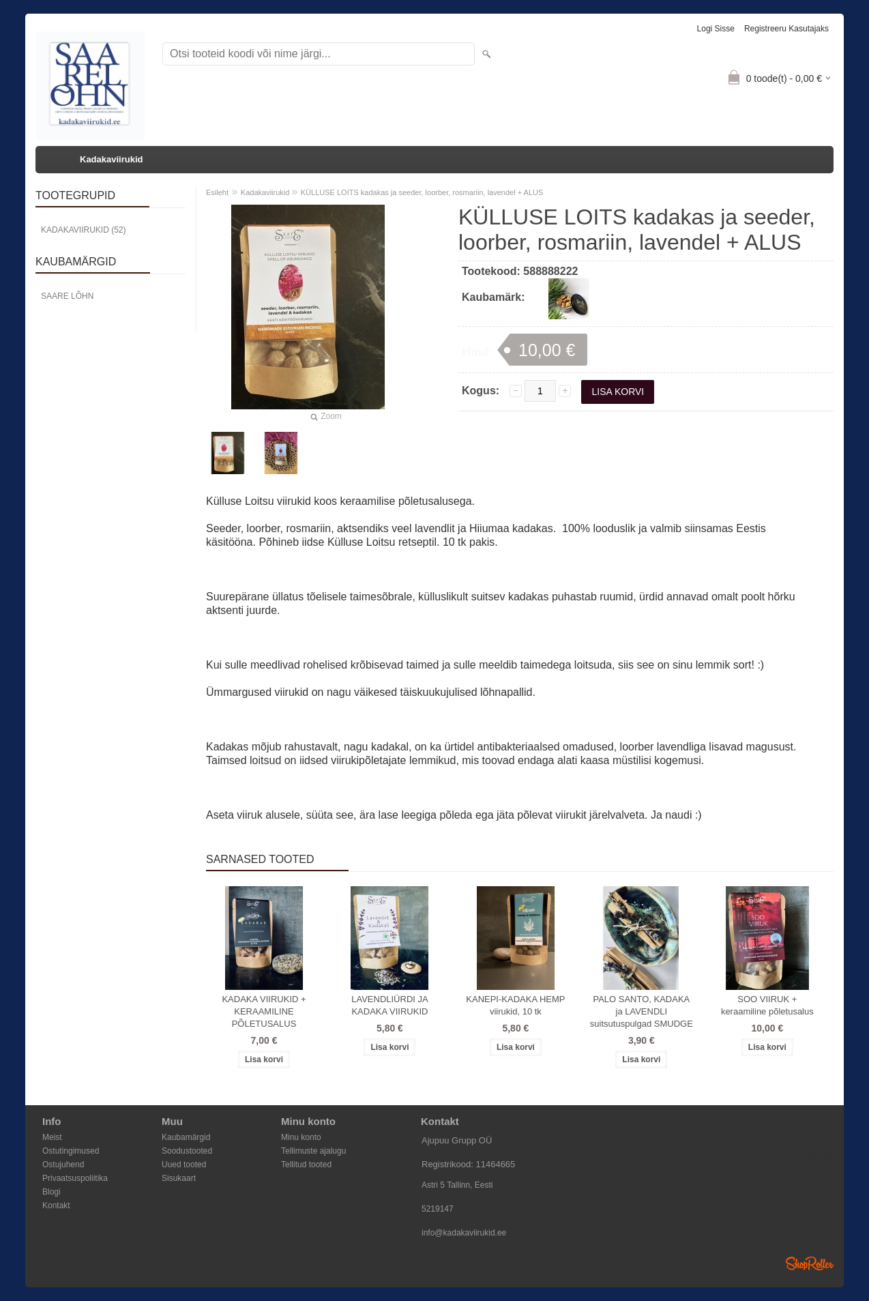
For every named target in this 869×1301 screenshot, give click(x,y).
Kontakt (56, 1205)
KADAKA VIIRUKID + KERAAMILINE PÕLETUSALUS (264, 1011)
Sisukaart (179, 1178)
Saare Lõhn (67, 296)
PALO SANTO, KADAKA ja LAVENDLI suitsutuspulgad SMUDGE (641, 1011)
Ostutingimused (70, 1151)
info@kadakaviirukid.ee (464, 1233)
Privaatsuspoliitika (75, 1178)
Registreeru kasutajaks (786, 28)
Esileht (217, 192)
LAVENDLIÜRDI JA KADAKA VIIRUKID (389, 1005)
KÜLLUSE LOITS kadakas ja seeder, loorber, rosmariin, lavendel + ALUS (422, 192)
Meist (52, 1137)
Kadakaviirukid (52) (83, 230)
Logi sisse (716, 28)
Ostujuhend (63, 1164)
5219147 (438, 1209)
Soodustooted (187, 1151)
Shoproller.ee (810, 1263)
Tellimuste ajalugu (313, 1151)
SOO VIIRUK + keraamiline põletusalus (767, 1005)
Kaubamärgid (186, 1137)
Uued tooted (184, 1164)
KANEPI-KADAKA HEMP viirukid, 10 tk (515, 1005)
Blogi (51, 1192)
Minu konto (301, 1137)
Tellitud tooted (306, 1164)
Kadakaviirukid (111, 159)
